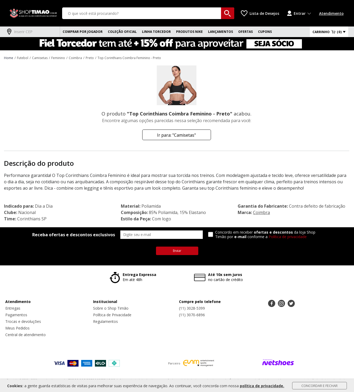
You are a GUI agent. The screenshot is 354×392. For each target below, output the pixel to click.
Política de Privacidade (112, 314)
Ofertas (245, 31)
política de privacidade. (262, 385)
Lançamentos (220, 31)
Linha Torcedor (156, 31)
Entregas (12, 308)
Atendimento (331, 13)
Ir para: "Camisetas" (176, 135)
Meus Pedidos (17, 328)
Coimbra (261, 212)
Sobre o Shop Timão (110, 308)
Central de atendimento (25, 334)
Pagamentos (16, 314)
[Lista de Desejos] (260, 13)
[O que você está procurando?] (148, 13)
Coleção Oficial (122, 31)
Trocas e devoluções (23, 321)
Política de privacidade (288, 236)
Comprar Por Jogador (83, 31)
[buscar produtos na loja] (227, 13)
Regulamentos (105, 321)
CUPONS (265, 31)
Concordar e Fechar (319, 385)
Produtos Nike (189, 31)
